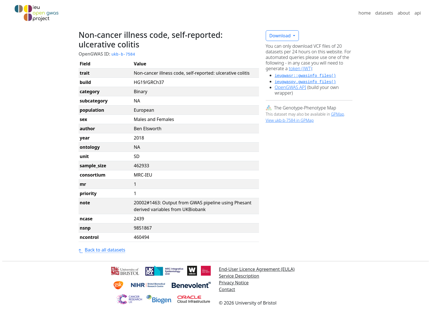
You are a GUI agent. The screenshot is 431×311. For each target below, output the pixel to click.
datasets (384, 13)
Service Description (239, 276)
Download (280, 36)
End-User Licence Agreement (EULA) (257, 269)
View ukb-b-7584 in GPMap (290, 120)
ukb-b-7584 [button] (123, 54)
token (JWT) (300, 68)
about (404, 13)
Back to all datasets (102, 250)
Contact (227, 289)
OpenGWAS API (290, 87)
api (417, 13)
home (365, 13)
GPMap (337, 114)
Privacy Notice (234, 283)
